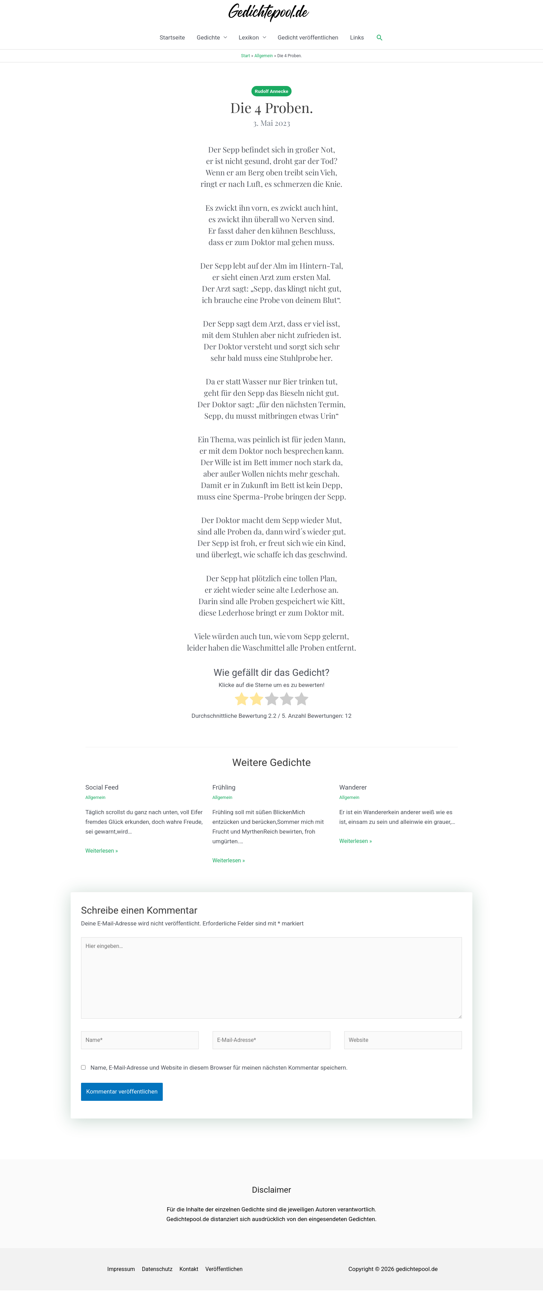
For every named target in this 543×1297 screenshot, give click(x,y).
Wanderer (354, 787)
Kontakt (193, 1275)
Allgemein (96, 797)
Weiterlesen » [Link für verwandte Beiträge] (103, 850)
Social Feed (103, 787)
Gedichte (208, 37)
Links (357, 37)
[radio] (241, 700)
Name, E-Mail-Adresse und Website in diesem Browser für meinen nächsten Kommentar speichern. (219, 1074)
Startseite (172, 37)
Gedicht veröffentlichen (308, 37)
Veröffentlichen (230, 1275)
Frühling (224, 787)
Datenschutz (158, 1275)
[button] (379, 37)
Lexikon (249, 37)
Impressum (120, 1275)
